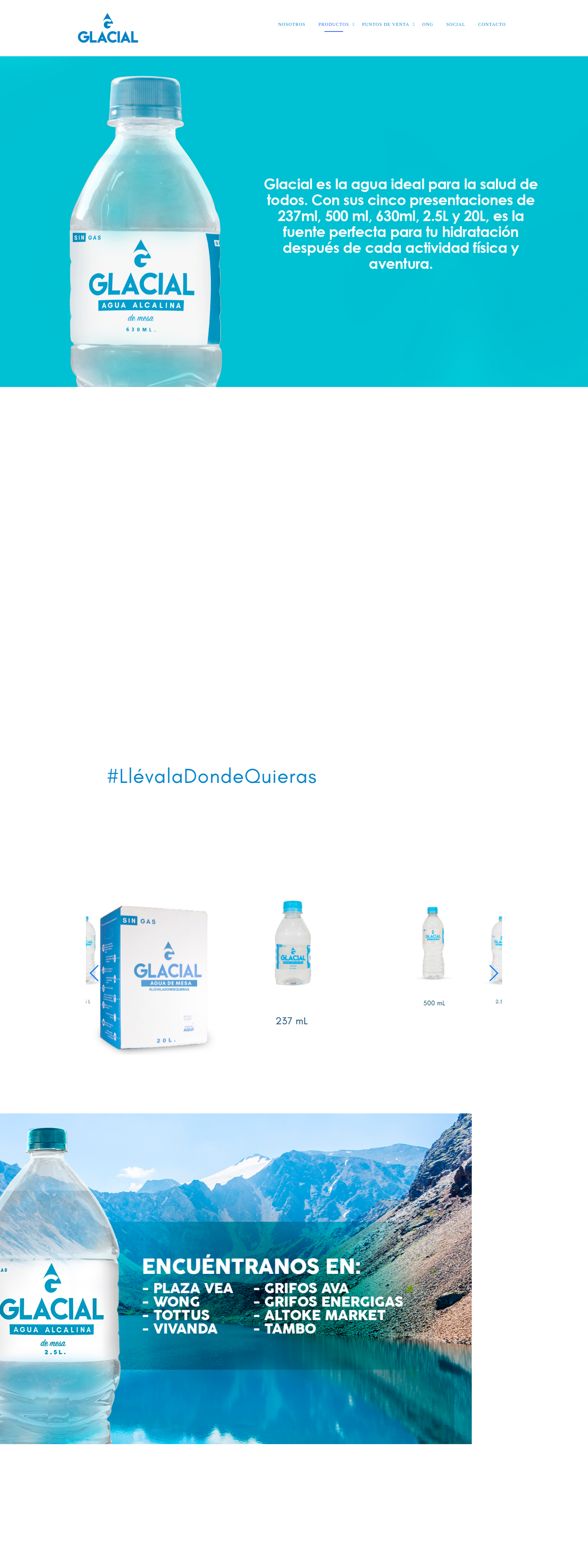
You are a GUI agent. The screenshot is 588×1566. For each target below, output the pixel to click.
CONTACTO (492, 24)
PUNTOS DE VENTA (386, 24)
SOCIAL (455, 24)
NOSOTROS (292, 24)
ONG (428, 24)
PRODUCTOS (333, 24)
